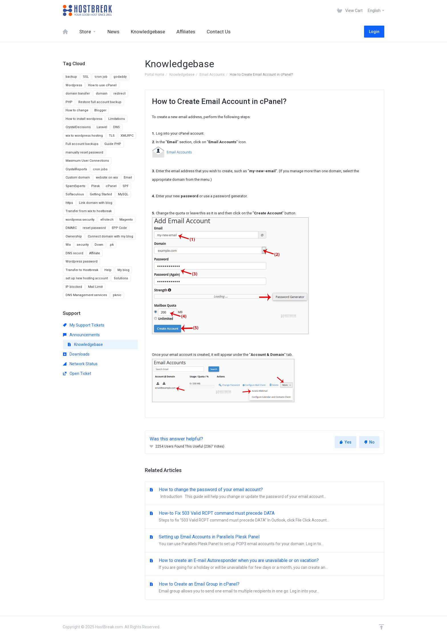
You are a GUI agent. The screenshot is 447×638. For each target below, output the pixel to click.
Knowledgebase (181, 75)
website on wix (107, 177)
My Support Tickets (83, 325)
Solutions (121, 278)
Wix (68, 245)
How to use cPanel (102, 85)
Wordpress (74, 85)
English (376, 10)
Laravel (102, 127)
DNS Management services (86, 295)
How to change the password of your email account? (264, 493)
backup (71, 77)
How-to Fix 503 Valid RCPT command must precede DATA (264, 517)
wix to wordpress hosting (84, 136)
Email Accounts (212, 75)
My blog (123, 270)
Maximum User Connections (87, 161)
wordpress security (80, 219)
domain (101, 93)
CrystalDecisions (78, 127)
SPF (126, 186)
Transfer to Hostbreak (82, 270)
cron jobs (100, 169)
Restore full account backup (99, 102)
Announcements (81, 335)
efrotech (106, 219)
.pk (111, 245)
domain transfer (78, 93)
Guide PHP (112, 144)
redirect (119, 93)
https (69, 203)
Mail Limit (95, 287)
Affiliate (94, 253)
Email (128, 177)
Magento (126, 219)
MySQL (123, 194)
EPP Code (119, 228)
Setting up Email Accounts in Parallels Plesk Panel (264, 540)
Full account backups (82, 144)
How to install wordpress (84, 119)
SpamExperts (75, 186)
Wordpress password (81, 261)
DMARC (71, 228)
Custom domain (78, 177)
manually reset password (84, 152)
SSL (86, 77)
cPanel (111, 186)
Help (107, 270)
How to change (77, 110)
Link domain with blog (95, 203)
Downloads (76, 354)
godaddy (120, 77)
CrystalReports (76, 169)
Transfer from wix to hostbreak (89, 211)
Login (374, 31)
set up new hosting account (87, 278)
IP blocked (74, 287)
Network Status (80, 364)
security (83, 245)
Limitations (116, 119)
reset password (94, 228)
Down (99, 245)
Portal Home (154, 75)
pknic (117, 295)
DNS (116, 127)
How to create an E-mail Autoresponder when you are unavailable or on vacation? (264, 564)
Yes (345, 442)
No (369, 442)
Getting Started (101, 194)
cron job (101, 77)
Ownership (74, 236)
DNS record (74, 253)
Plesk (95, 186)
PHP (69, 102)
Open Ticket (77, 373)
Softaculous (75, 194)
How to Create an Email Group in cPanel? (264, 587)
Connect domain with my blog (110, 236)
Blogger (100, 110)
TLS (112, 136)
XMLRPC (127, 136)
